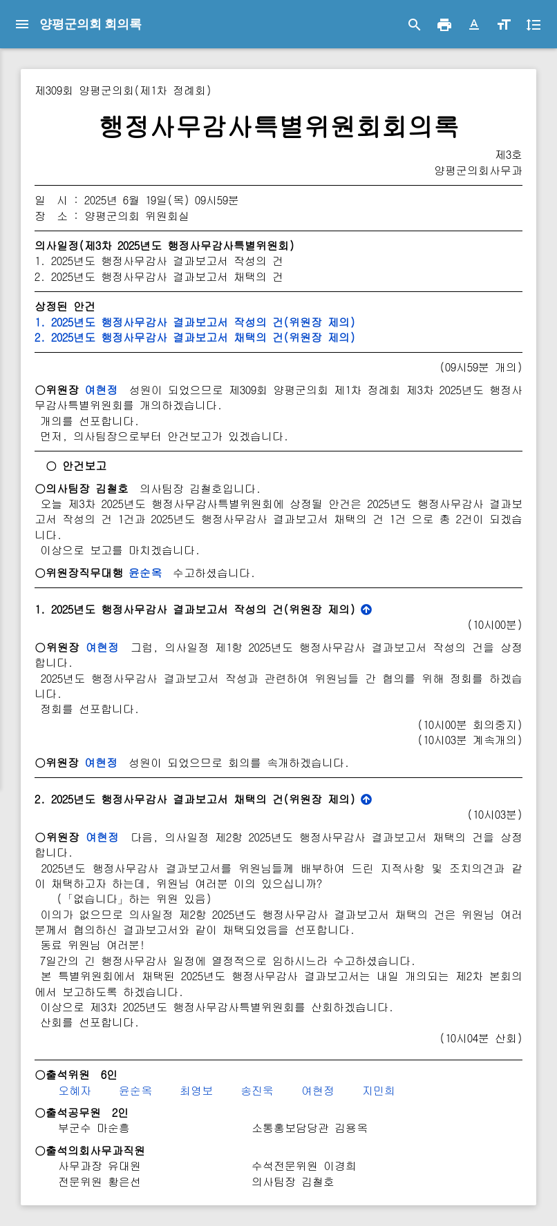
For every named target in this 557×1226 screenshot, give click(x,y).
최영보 (196, 1090)
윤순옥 (145, 573)
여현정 (100, 390)
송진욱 (257, 1090)
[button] (474, 25)
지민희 (378, 1090)
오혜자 (74, 1090)
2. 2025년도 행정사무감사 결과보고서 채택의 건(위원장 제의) (195, 337)
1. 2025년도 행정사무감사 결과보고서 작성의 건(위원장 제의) (195, 322)
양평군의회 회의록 (90, 24)
